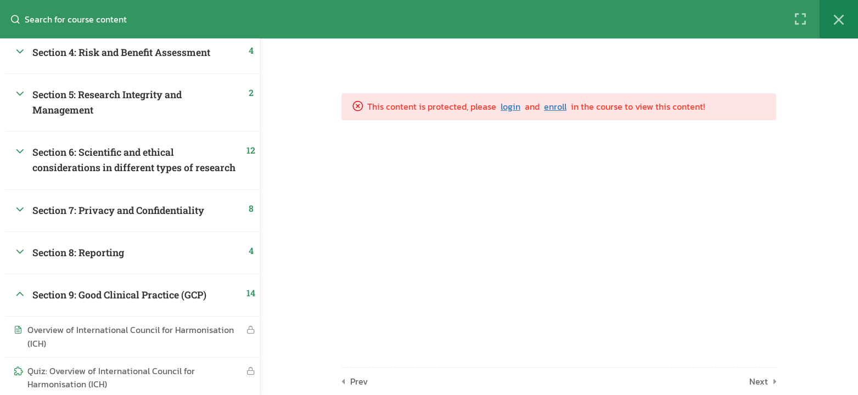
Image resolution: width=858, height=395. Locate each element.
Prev (359, 381)
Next (759, 381)
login (511, 106)
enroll (556, 106)
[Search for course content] (14, 19)
